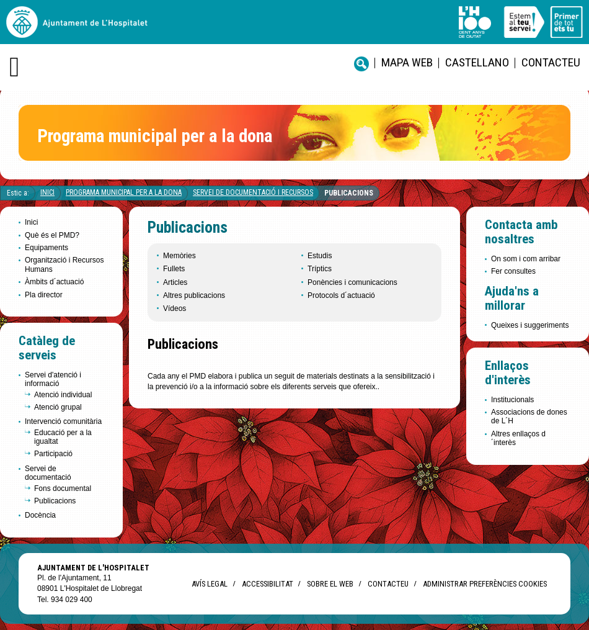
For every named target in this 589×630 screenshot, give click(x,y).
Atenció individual (63, 394)
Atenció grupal (58, 407)
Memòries (179, 255)
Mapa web (407, 62)
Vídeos (174, 308)
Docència (40, 515)
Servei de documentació (48, 473)
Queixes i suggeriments (530, 325)
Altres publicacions (194, 295)
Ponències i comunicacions (352, 282)
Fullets (174, 268)
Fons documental (62, 488)
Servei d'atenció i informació (53, 379)
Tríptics (320, 268)
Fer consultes (513, 271)
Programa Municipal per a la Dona (124, 192)
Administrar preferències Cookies (485, 583)
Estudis (320, 255)
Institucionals (512, 399)
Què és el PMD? (52, 235)
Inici (47, 192)
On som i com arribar (525, 258)
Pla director (44, 294)
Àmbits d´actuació (54, 281)
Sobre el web (330, 583)
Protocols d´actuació (341, 295)
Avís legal (210, 583)
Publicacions (348, 193)
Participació (53, 453)
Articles (175, 282)
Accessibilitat (267, 583)
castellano (477, 62)
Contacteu (550, 62)
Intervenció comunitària (63, 421)
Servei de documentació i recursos (253, 192)
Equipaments (46, 247)
